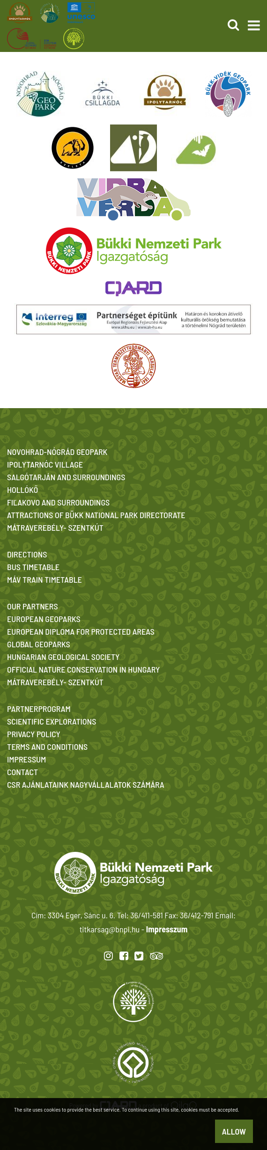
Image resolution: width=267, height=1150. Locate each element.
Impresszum (166, 929)
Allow (234, 1131)
